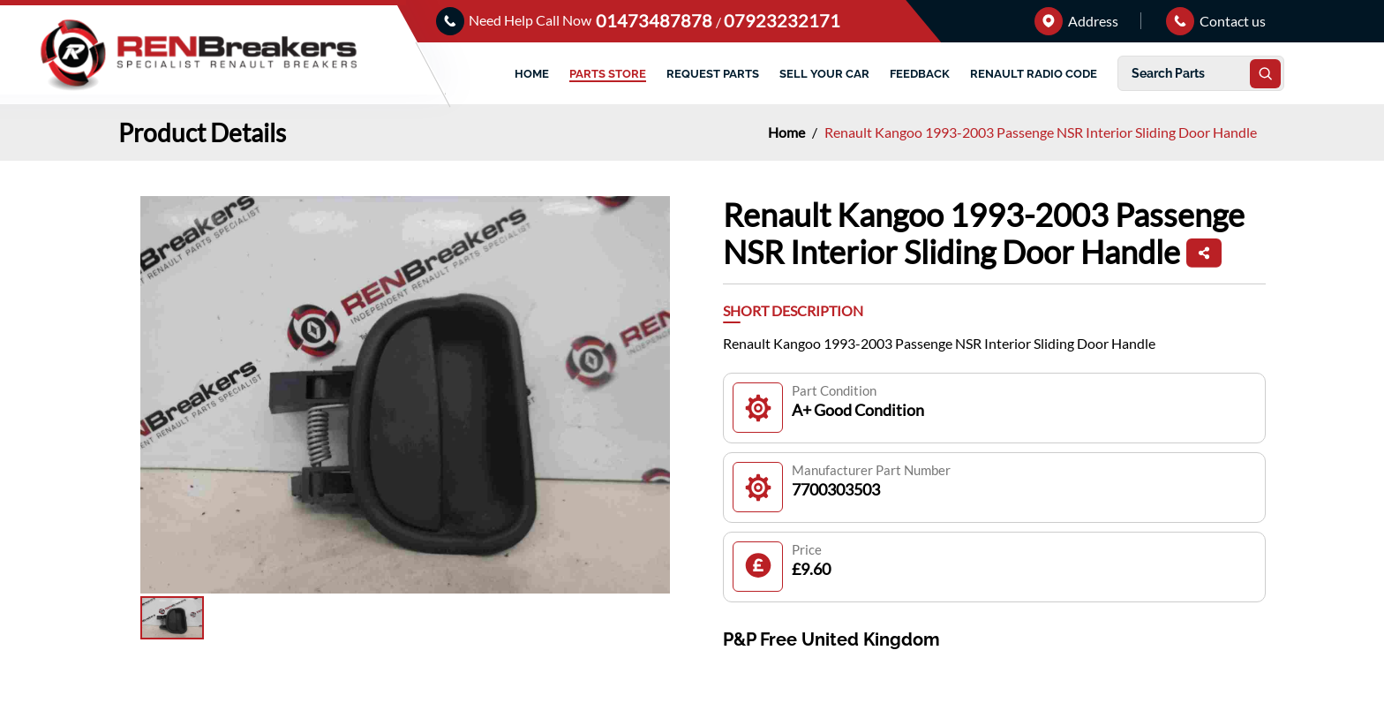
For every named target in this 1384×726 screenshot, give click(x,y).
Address (1076, 20)
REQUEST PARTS (712, 73)
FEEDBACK (920, 73)
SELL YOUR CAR (824, 73)
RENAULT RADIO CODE (1033, 73)
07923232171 (782, 20)
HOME (532, 73)
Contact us (1216, 20)
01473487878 (656, 20)
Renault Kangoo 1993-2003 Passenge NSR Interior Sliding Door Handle (1040, 132)
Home (788, 132)
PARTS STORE (607, 73)
